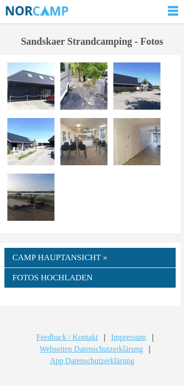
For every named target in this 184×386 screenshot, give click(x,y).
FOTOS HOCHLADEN (52, 277)
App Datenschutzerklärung (92, 360)
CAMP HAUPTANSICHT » (59, 257)
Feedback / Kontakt (67, 337)
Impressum (128, 337)
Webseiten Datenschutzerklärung (91, 349)
